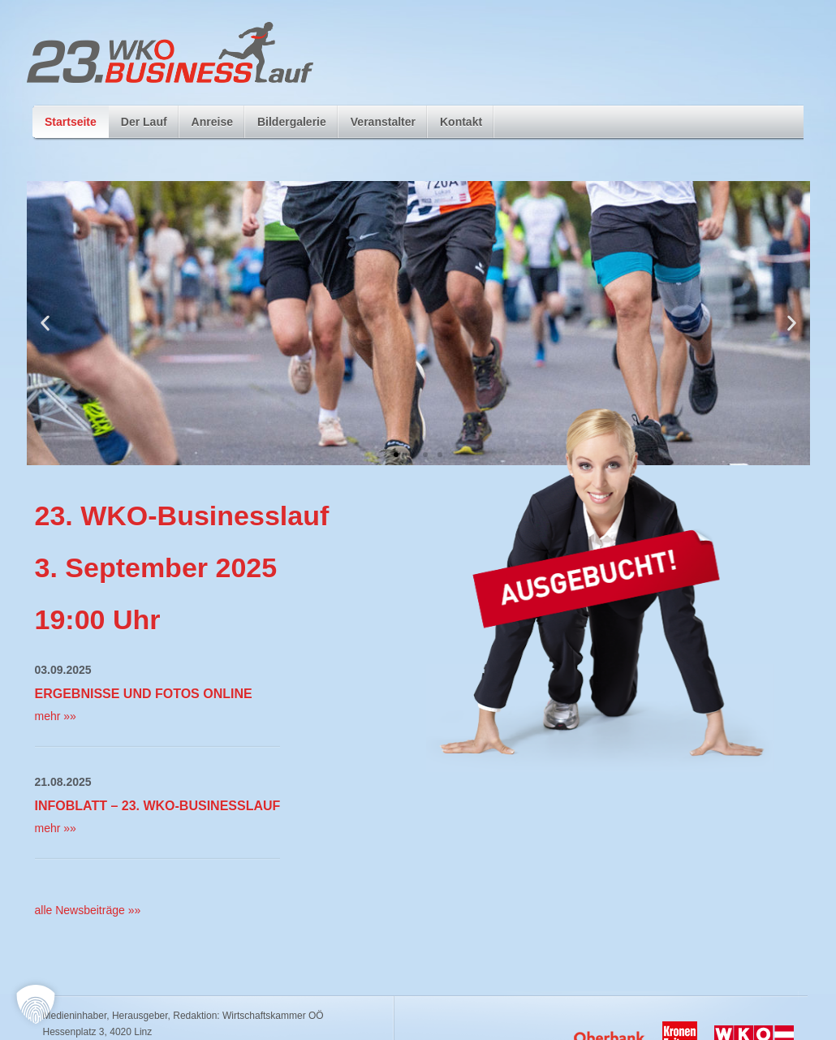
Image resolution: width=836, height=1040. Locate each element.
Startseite (71, 121)
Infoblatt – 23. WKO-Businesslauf (158, 806)
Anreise (212, 121)
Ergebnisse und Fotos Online (143, 694)
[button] (45, 323)
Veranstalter (383, 121)
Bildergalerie (291, 126)
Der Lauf (144, 126)
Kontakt (461, 121)
